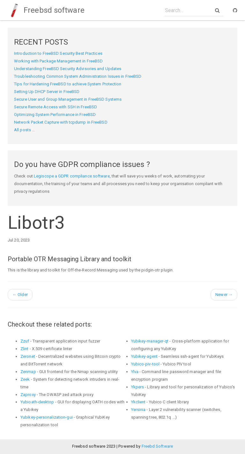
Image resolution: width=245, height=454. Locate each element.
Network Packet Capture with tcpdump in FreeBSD (61, 122)
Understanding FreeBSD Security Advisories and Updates (67, 68)
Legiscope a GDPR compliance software (72, 176)
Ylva (134, 371)
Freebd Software (157, 446)
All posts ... (24, 129)
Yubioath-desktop (37, 402)
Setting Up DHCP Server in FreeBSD (46, 91)
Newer (224, 294)
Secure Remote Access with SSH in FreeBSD (55, 106)
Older (20, 294)
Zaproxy (28, 394)
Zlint (24, 348)
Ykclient (138, 402)
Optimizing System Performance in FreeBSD (55, 114)
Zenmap (28, 371)
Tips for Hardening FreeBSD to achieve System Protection (68, 84)
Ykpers (137, 387)
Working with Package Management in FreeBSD (58, 61)
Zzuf (24, 341)
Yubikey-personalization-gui (46, 417)
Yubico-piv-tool (145, 364)
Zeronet (27, 356)
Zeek (25, 379)
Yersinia (138, 409)
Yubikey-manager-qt (150, 341)
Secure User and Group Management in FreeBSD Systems (68, 99)
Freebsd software (46, 10)
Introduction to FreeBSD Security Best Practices (58, 53)
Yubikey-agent (144, 356)
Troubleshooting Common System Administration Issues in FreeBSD (77, 76)
